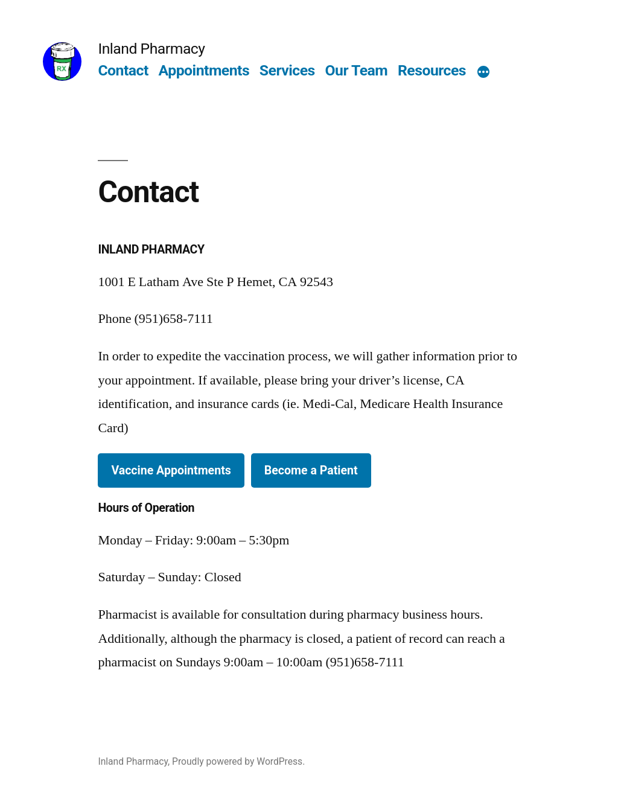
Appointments (204, 70)
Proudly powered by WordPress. (238, 761)
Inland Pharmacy (151, 48)
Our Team (356, 70)
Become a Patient (311, 470)
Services (287, 70)
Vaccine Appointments (171, 470)
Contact (123, 70)
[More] (483, 73)
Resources (432, 70)
